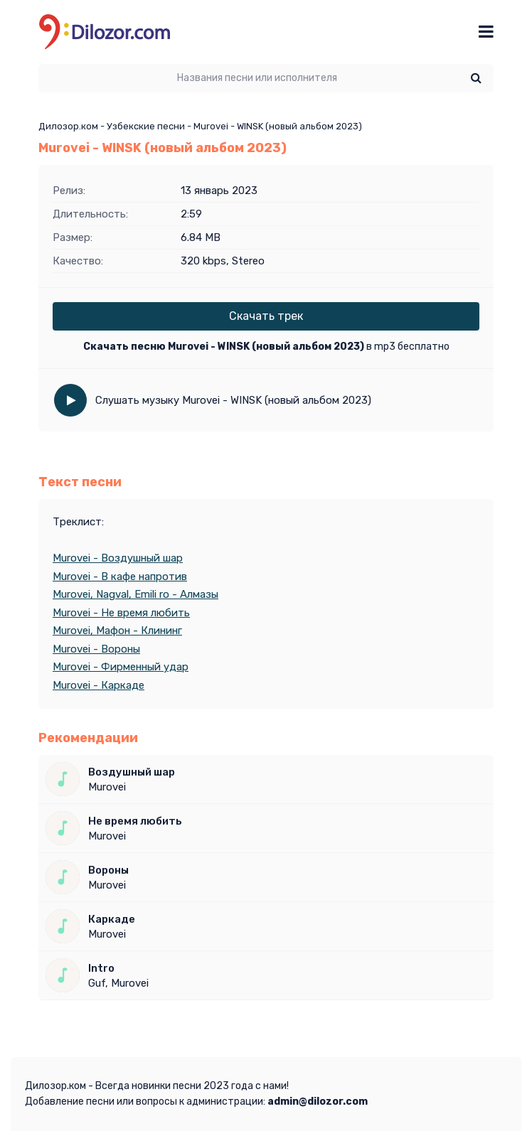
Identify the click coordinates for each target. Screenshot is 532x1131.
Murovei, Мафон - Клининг (117, 630)
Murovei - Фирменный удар (120, 666)
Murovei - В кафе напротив (120, 576)
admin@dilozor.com (317, 1101)
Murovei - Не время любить (121, 612)
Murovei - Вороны (96, 649)
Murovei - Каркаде (98, 685)
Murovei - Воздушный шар (118, 558)
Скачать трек (266, 316)
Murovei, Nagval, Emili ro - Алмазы (135, 594)
